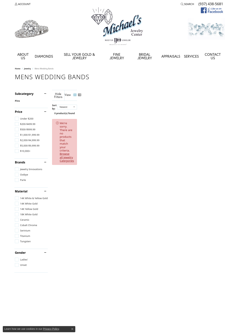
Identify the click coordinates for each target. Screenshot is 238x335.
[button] (22, 4)
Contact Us (213, 56)
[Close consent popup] (72, 329)
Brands (20, 162)
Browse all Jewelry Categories (158, 120)
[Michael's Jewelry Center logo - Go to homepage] (119, 26)
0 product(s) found (137, 110)
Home (17, 68)
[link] (210, 4)
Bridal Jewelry (144, 56)
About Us (23, 56)
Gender (20, 252)
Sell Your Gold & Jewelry (79, 56)
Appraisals (170, 56)
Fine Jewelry (117, 56)
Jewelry (27, 68)
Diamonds (44, 56)
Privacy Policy (51, 328)
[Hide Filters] (94, 94)
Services (191, 56)
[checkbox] (24, 118)
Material (21, 191)
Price (18, 111)
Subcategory (24, 93)
